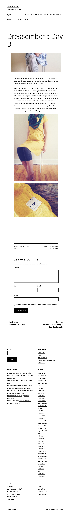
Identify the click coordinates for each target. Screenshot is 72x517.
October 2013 (42, 458)
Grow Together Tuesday (14, 494)
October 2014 (42, 428)
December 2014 (42, 423)
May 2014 (41, 441)
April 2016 (41, 393)
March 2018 (41, 373)
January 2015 (42, 421)
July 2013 (41, 466)
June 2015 (41, 413)
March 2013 (41, 474)
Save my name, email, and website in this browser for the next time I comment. (36, 304)
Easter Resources (12, 491)
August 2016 (41, 385)
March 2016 (41, 396)
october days (41, 363)
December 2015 (42, 403)
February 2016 (42, 398)
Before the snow (42, 358)
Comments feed (42, 491)
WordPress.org (42, 494)
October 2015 (42, 408)
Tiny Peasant (13, 7)
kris (16, 248)
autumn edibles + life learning (46, 360)
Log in (39, 486)
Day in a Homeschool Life (52, 14)
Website (16, 295)
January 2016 (42, 401)
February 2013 (42, 476)
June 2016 (41, 390)
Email (39, 286)
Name (16, 286)
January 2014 (42, 451)
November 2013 (42, 456)
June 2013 (41, 468)
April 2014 (41, 443)
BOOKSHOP (11, 20)
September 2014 (43, 431)
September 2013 (43, 461)
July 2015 (41, 411)
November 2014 (42, 426)
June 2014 (41, 438)
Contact (19, 20)
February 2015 (42, 418)
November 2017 (42, 375)
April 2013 (41, 471)
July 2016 (41, 388)
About (26, 20)
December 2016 (42, 378)
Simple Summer (12, 496)
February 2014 (42, 448)
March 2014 (41, 446)
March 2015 (41, 416)
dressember (55, 248)
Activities (10, 486)
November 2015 (42, 406)
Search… (9, 349)
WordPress (61, 509)
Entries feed (41, 489)
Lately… (40, 355)
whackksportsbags (12, 380)
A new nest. (41, 353)
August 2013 (41, 463)
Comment (17, 267)
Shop (11, 15)
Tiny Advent (24, 14)
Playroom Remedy (36, 14)
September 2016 (43, 383)
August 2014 (41, 433)
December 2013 (42, 453)
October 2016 (42, 380)
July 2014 (41, 436)
